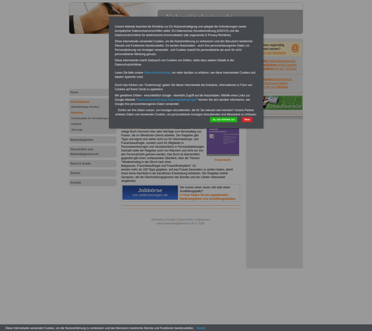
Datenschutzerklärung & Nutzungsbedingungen (167, 99)
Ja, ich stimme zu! (223, 119)
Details (201, 328)
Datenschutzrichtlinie (157, 72)
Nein (247, 119)
